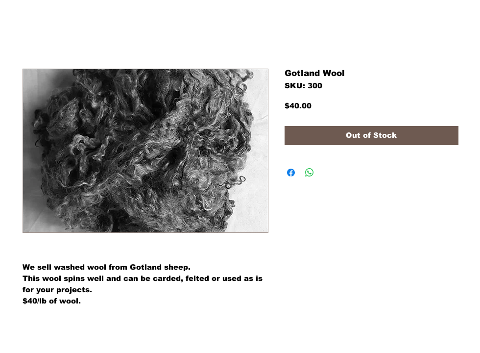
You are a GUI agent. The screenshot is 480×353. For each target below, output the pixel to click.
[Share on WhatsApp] (309, 172)
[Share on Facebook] (291, 172)
